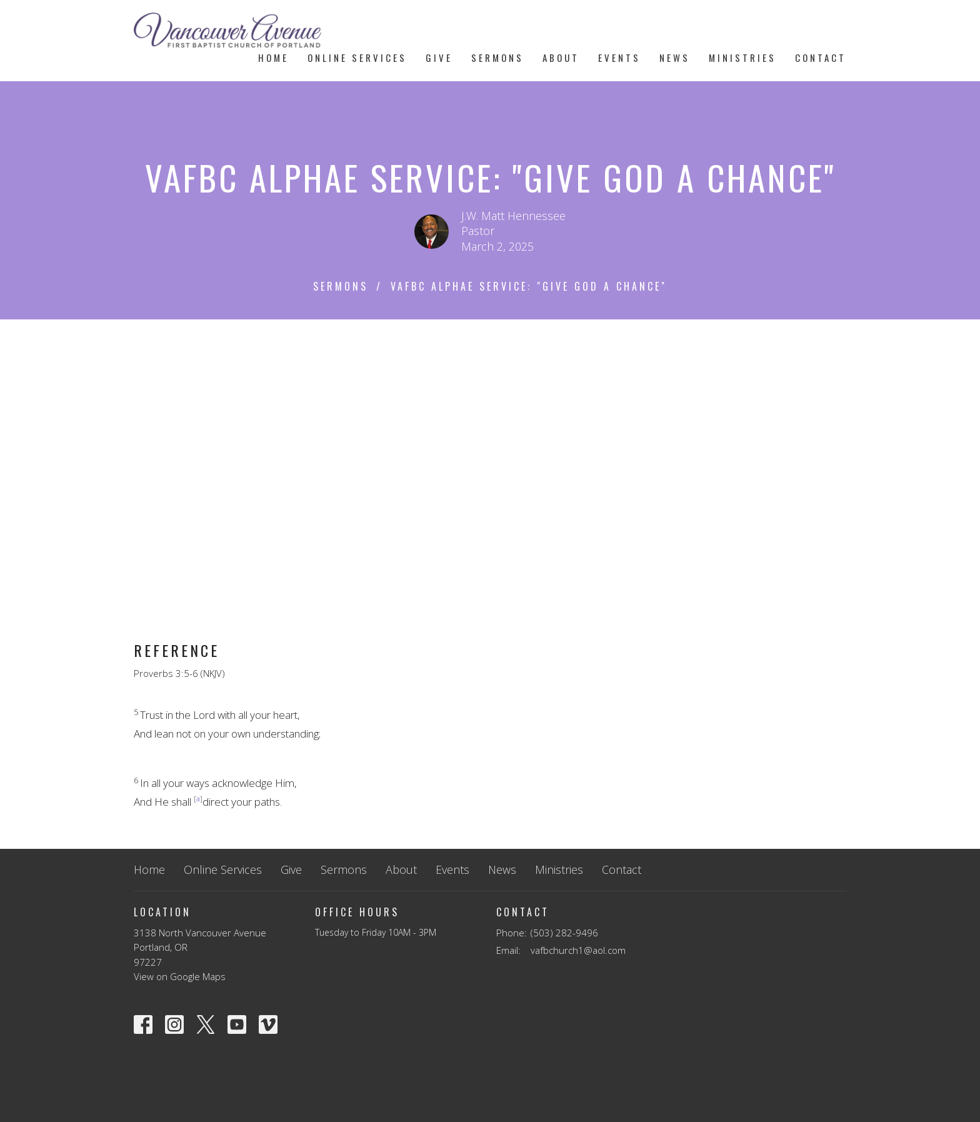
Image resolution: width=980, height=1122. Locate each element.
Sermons (497, 57)
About (560, 57)
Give (439, 57)
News (674, 57)
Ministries (742, 57)
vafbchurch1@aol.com (578, 950)
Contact (820, 57)
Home (273, 57)
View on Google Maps (180, 976)
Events (619, 57)
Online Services (357, 57)
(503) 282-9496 (564, 932)
